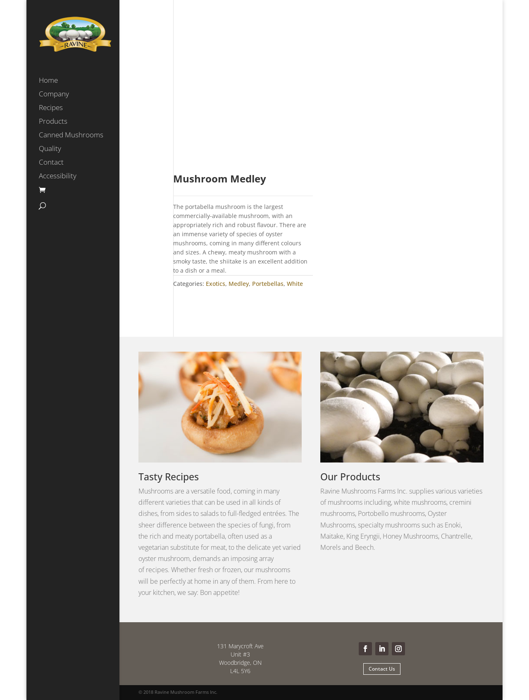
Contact (51, 163)
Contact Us (382, 668)
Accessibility (57, 176)
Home (48, 81)
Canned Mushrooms (71, 135)
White (295, 284)
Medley (239, 284)
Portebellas (268, 284)
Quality (50, 149)
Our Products (350, 476)
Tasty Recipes (168, 476)
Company (54, 94)
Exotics (215, 284)
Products (53, 122)
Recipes (51, 108)
